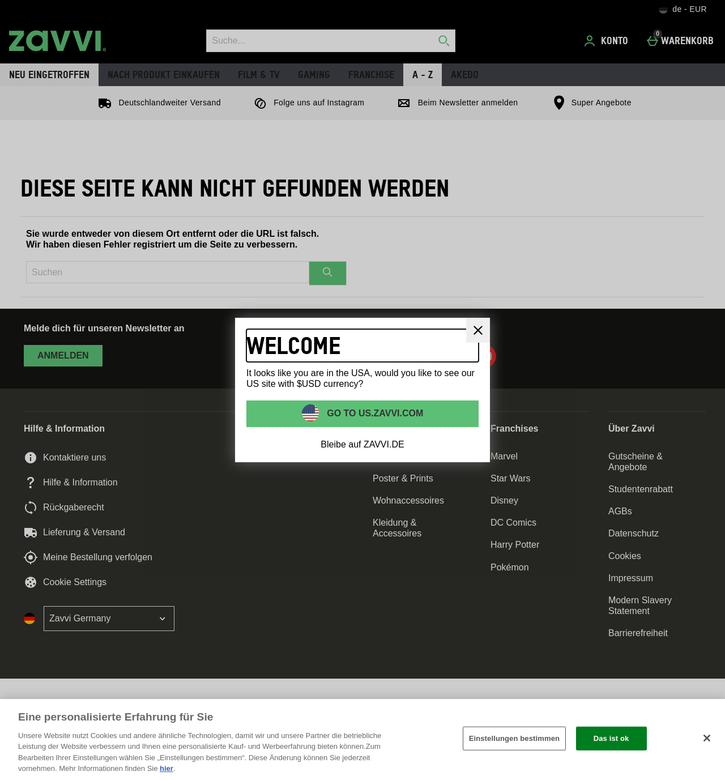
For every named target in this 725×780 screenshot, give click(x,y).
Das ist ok (611, 738)
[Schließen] (706, 738)
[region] (362, 739)
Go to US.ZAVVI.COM (374, 412)
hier (166, 768)
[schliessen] (478, 330)
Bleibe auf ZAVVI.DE (362, 444)
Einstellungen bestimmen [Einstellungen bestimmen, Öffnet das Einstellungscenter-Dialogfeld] (514, 738)
